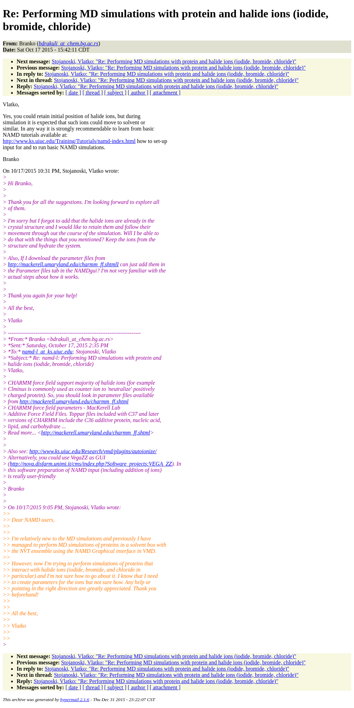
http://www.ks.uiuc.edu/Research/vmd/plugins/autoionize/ (93, 451)
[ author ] (138, 93)
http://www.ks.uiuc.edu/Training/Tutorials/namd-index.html (69, 141)
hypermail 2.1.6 (74, 699)
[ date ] (73, 93)
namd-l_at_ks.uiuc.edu (47, 352)
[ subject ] (115, 93)
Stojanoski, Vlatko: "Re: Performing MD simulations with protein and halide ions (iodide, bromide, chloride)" (174, 61)
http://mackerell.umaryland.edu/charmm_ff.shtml (73, 401)
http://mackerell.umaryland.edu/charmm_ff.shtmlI (63, 264)
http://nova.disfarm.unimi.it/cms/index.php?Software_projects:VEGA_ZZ (91, 464)
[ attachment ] (165, 93)
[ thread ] (92, 93)
